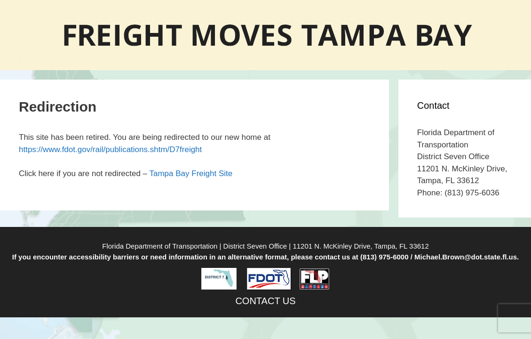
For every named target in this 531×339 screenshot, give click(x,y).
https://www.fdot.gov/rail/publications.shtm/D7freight (110, 149)
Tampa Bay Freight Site (191, 173)
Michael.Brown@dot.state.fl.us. (466, 257)
